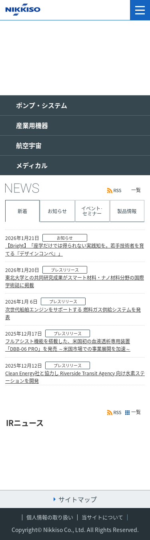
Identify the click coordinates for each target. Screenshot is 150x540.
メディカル (32, 165)
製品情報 (126, 211)
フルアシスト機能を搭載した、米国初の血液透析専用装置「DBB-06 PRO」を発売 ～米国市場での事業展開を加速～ (67, 345)
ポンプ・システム (41, 105)
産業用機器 (32, 125)
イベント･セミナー (92, 211)
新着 (22, 211)
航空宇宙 (29, 145)
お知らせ (57, 211)
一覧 (136, 190)
